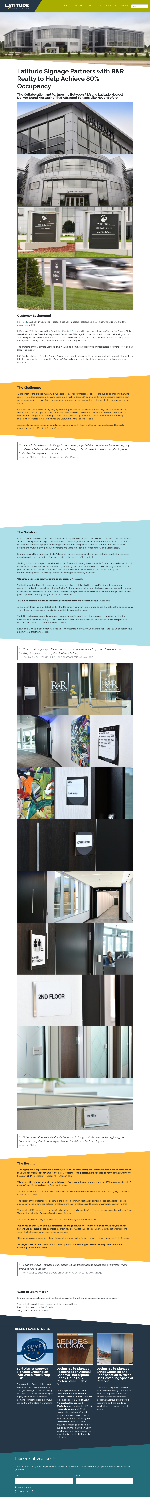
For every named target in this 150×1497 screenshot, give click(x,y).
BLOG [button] (99, 6)
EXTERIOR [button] (79, 6)
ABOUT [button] (90, 6)
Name (17, 1476)
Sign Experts (47, 1307)
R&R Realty (22, 322)
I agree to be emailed (24, 1487)
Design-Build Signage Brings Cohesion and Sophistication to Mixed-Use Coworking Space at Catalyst (115, 1375)
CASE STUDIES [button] (111, 6)
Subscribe (23, 1491)
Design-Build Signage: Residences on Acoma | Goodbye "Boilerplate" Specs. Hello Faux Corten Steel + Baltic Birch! (74, 1376)
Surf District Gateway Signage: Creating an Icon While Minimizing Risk (33, 1373)
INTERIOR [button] (67, 6)
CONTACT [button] (124, 6)
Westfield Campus (71, 331)
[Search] (139, 6)
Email (78, 1476)
